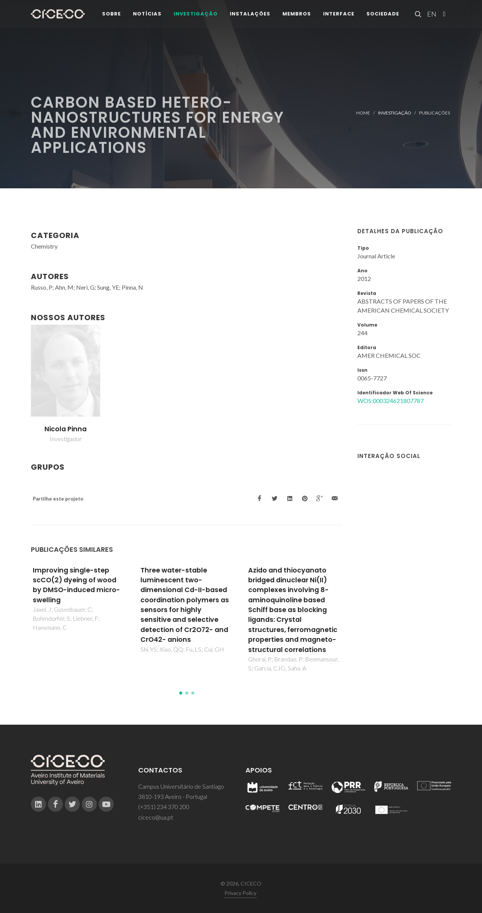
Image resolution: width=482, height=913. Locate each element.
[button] (180, 693)
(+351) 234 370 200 (163, 806)
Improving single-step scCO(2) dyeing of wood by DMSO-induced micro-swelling (76, 585)
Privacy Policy (240, 893)
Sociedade (382, 14)
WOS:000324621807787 (390, 400)
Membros (296, 14)
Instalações (250, 14)
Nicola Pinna (65, 429)
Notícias (147, 14)
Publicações (434, 113)
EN (431, 15)
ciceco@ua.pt (155, 817)
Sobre (111, 14)
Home (363, 113)
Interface (338, 14)
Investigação (196, 14)
